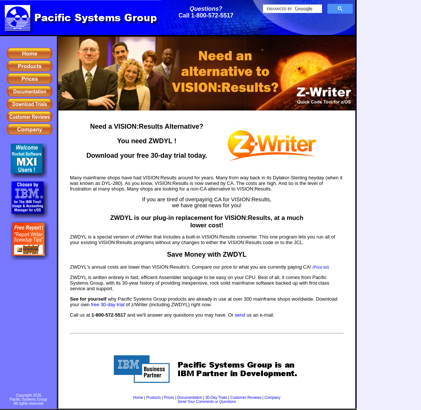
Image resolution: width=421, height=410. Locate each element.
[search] (292, 9)
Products (153, 397)
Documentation (189, 397)
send (240, 315)
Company (272, 397)
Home (138, 397)
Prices (169, 397)
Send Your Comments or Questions (206, 402)
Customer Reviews (245, 397)
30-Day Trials (216, 397)
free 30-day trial (107, 304)
